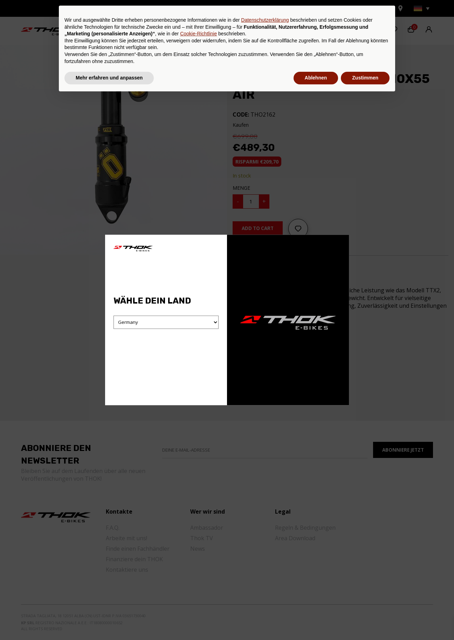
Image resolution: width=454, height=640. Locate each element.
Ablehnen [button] (316, 621)
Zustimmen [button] (365, 621)
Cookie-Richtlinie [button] (198, 576)
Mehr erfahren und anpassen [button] (109, 621)
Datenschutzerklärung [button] (265, 563)
